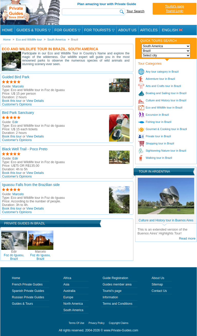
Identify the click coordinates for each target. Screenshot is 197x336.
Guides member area (117, 284)
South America (73, 310)
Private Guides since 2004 (30, 12)
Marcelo (18, 86)
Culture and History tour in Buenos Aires (166, 220)
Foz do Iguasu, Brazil (14, 255)
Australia (69, 291)
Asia (66, 284)
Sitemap (157, 284)
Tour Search (135, 11)
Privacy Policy (96, 323)
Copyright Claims (118, 323)
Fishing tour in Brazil (158, 121)
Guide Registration (115, 278)
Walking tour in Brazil (159, 157)
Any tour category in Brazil (162, 71)
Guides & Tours (22, 303)
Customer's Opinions (17, 104)
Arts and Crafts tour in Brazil (163, 85)
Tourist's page (174, 6)
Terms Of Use (76, 323)
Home (7, 30)
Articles (148, 30)
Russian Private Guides (28, 297)
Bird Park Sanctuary (18, 113)
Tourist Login (174, 11)
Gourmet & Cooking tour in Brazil (166, 129)
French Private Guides (27, 284)
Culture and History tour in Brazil (166, 100)
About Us (127, 30)
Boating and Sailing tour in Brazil (166, 93)
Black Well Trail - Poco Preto (24, 149)
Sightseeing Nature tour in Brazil (166, 150)
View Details (35, 101)
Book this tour (12, 101)
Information (110, 297)
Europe (68, 297)
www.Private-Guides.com (121, 330)
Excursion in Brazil (157, 114)
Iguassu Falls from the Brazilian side (31, 185)
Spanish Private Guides (28, 291)
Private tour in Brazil (158, 136)
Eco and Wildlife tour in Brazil (164, 107)
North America (73, 303)
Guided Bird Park (15, 77)
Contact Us (159, 291)
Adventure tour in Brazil (160, 78)
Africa (67, 278)
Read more (187, 238)
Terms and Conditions (117, 303)
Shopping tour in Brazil (160, 143)
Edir (15, 122)
